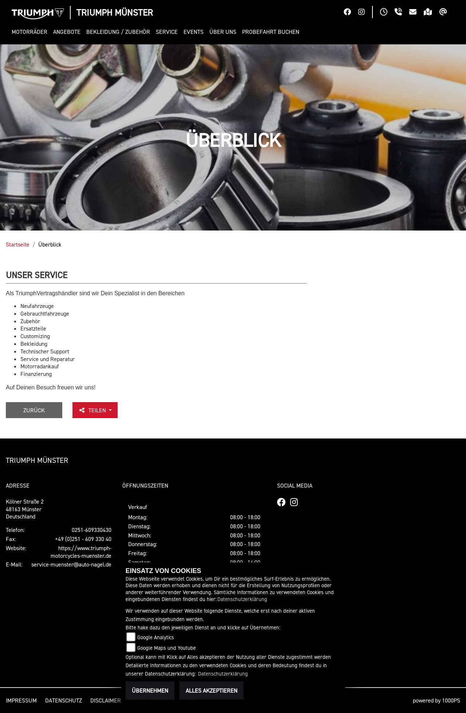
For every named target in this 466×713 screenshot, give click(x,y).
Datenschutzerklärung (242, 599)
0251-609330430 (91, 529)
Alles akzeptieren (211, 690)
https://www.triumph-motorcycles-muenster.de (81, 551)
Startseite (17, 244)
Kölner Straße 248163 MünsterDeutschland (25, 509)
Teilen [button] (92, 410)
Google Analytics (155, 637)
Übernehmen (150, 690)
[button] (31, 32)
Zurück (34, 410)
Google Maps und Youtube (166, 648)
